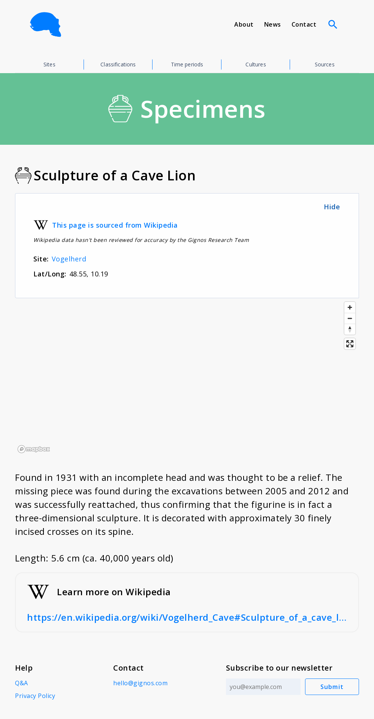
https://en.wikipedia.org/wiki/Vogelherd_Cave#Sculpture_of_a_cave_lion (187, 617)
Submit (332, 687)
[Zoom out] (349, 318)
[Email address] (263, 686)
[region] (187, 377)
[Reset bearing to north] (349, 329)
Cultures (255, 64)
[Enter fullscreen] (349, 343)
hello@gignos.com (140, 683)
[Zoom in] (349, 307)
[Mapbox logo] (33, 449)
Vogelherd (69, 258)
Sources (325, 64)
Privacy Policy (35, 696)
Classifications (118, 64)
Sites (49, 64)
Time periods (187, 64)
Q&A (21, 683)
